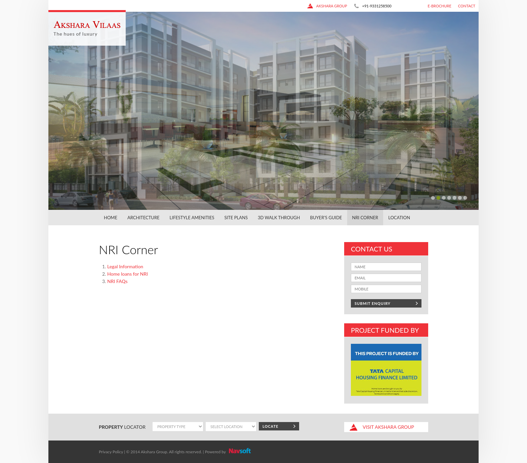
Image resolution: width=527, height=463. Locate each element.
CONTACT (466, 6)
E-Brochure (439, 6)
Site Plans (236, 217)
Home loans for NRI (127, 274)
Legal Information (125, 266)
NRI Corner (365, 217)
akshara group (327, 5)
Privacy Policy (111, 451)
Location (399, 217)
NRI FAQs (117, 281)
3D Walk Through (279, 217)
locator (122, 427)
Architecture (143, 217)
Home (110, 217)
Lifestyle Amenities (192, 217)
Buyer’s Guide (326, 217)
